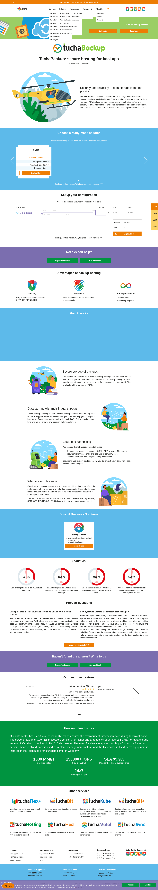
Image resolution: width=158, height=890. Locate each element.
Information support (75, 854)
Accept (130, 885)
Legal (41, 860)
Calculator (103, 31)
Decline (148, 885)
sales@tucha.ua (69, 875)
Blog (92, 11)
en (12, 2)
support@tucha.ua (91, 2)
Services (52, 11)
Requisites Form (45, 857)
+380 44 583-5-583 (77, 2)
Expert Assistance (62, 261)
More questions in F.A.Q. (79, 645)
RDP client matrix (16, 857)
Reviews (86, 11)
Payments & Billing (46, 854)
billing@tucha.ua (104, 876)
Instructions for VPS (76, 857)
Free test (134, 31)
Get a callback (95, 261)
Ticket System (15, 860)
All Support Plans (16, 854)
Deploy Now (31, 173)
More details (79, 546)
